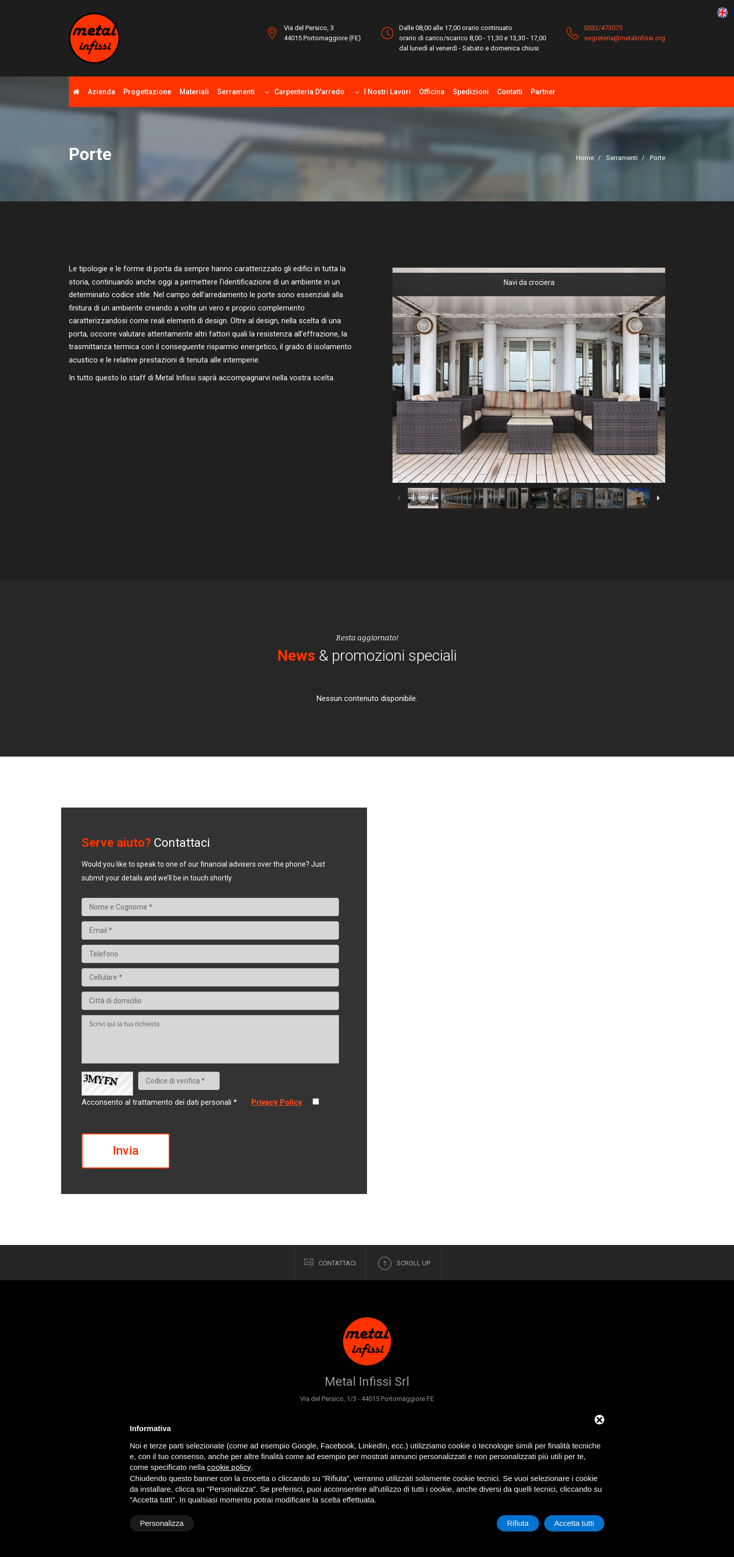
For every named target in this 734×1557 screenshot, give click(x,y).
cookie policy (229, 1467)
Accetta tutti (574, 1523)
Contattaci (330, 1262)
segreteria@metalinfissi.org (624, 38)
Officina (431, 92)
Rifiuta (518, 1523)
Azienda (101, 92)
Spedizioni (471, 92)
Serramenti (236, 92)
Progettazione (147, 92)
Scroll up (404, 1263)
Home (585, 158)
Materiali (194, 92)
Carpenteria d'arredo (309, 92)
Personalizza (162, 1523)
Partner (543, 92)
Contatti (509, 92)
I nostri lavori (387, 92)
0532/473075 (603, 28)
